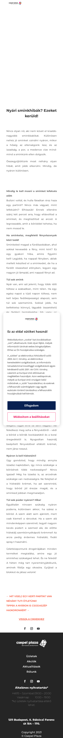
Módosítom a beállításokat (31, 417)
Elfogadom (31, 405)
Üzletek (31, 656)
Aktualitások (31, 666)
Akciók (31, 661)
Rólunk (31, 671)
